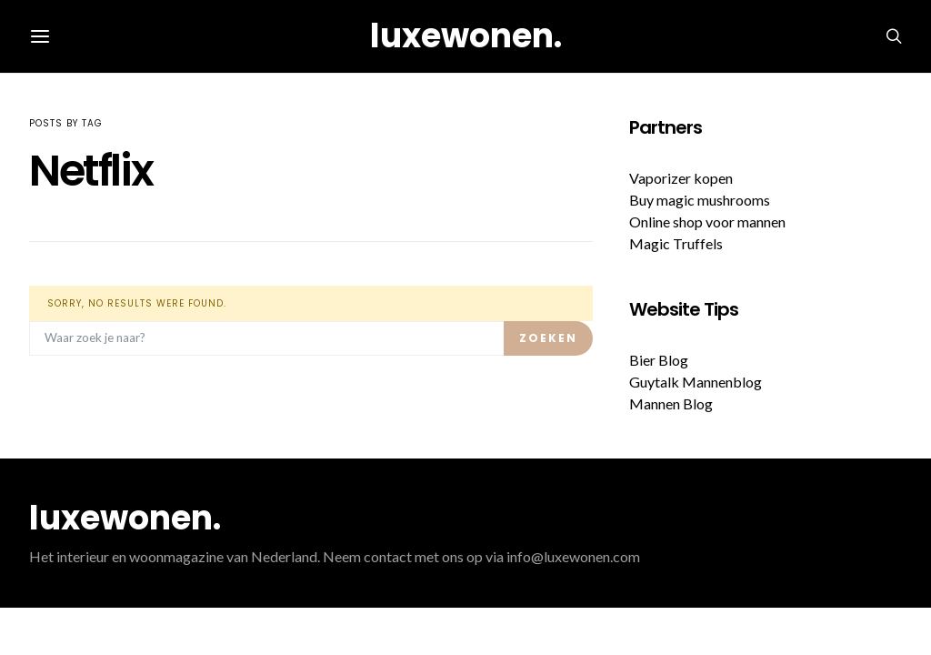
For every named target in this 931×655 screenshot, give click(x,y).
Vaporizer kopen (681, 177)
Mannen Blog (671, 403)
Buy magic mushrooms (699, 199)
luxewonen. (466, 36)
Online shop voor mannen (707, 221)
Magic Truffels (676, 243)
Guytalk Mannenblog (695, 381)
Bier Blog (658, 359)
